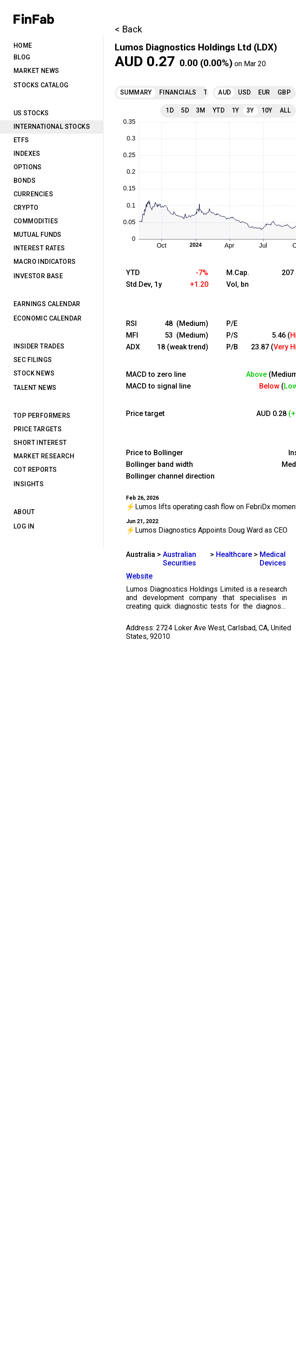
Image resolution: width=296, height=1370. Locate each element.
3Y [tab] (250, 110)
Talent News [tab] (34, 387)
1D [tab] (170, 110)
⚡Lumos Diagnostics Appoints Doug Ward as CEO (206, 530)
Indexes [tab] (26, 153)
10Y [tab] (267, 110)
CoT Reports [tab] (35, 469)
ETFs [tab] (21, 140)
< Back (128, 29)
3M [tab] (201, 110)
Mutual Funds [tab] (37, 234)
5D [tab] (185, 110)
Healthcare (234, 554)
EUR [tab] (264, 92)
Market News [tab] (36, 70)
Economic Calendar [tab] (47, 318)
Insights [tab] (28, 484)
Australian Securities (179, 558)
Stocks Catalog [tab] (41, 85)
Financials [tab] (178, 92)
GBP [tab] (284, 92)
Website (139, 576)
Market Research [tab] (43, 456)
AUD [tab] (224, 92)
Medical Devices (273, 558)
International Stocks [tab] (51, 126)
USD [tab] (244, 92)
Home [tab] (22, 45)
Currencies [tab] (33, 194)
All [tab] (285, 110)
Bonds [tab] (24, 180)
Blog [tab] (22, 57)
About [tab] (24, 511)
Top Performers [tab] (42, 415)
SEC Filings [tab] (32, 359)
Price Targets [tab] (37, 429)
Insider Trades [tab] (39, 346)
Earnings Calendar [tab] (47, 303)
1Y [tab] (235, 110)
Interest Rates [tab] (39, 248)
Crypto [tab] (25, 207)
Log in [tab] (23, 526)
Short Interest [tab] (40, 442)
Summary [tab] (136, 92)
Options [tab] (27, 167)
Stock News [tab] (33, 373)
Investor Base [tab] (38, 276)
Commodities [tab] (35, 221)
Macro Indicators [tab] (44, 261)
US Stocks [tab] (31, 113)
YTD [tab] (218, 110)
